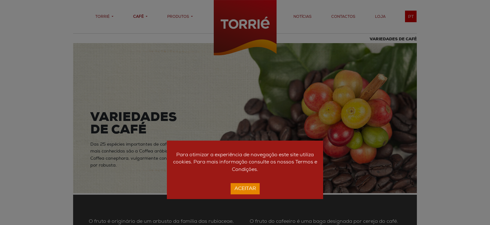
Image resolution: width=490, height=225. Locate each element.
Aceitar (245, 188)
